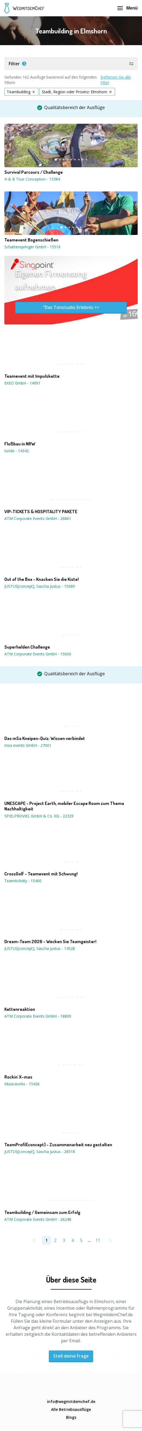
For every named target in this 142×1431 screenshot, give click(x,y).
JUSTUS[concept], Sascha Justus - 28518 (39, 1151)
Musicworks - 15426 (22, 1083)
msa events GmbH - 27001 (27, 745)
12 (92, 1200)
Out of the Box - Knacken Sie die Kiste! (41, 579)
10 (86, 499)
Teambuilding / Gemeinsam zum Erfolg (42, 1212)
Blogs (71, 1417)
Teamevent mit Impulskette (31, 376)
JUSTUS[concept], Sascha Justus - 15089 (39, 586)
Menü (127, 8)
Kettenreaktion (19, 1009)
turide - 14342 (16, 450)
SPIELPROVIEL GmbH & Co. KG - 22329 (39, 816)
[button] (71, 63)
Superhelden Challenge (27, 647)
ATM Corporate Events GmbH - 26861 (37, 518)
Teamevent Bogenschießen (31, 240)
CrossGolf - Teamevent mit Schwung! (41, 873)
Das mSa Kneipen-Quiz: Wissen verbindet (44, 738)
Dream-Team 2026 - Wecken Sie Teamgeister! (50, 941)
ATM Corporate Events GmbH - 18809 (37, 1016)
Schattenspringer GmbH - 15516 (32, 246)
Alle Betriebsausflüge (71, 1409)
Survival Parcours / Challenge (33, 172)
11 (90, 499)
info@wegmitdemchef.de (71, 1401)
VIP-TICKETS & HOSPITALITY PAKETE (40, 511)
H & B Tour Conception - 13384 (32, 179)
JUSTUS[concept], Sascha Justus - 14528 (39, 948)
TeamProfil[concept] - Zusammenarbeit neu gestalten (58, 1144)
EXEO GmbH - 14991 (22, 383)
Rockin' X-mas (18, 1077)
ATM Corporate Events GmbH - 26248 (37, 1219)
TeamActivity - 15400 (23, 880)
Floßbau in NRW (19, 444)
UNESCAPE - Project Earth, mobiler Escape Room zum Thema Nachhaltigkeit (64, 806)
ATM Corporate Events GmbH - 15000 (37, 653)
